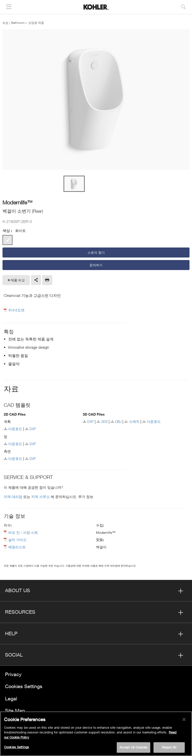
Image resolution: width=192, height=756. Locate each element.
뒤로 (5, 23)
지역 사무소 (41, 496)
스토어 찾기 (96, 252)
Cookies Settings (23, 686)
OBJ (118, 421)
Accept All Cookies (134, 748)
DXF (33, 429)
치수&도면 (16, 310)
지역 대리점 (13, 496)
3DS (104, 421)
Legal (11, 698)
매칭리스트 (17, 547)
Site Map (15, 710)
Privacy (13, 674)
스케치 (134, 421)
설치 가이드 (17, 540)
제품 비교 (18, 280)
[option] (96, 100)
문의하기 (96, 265)
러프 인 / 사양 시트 (23, 532)
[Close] (184, 720)
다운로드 (15, 429)
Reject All (169, 748)
